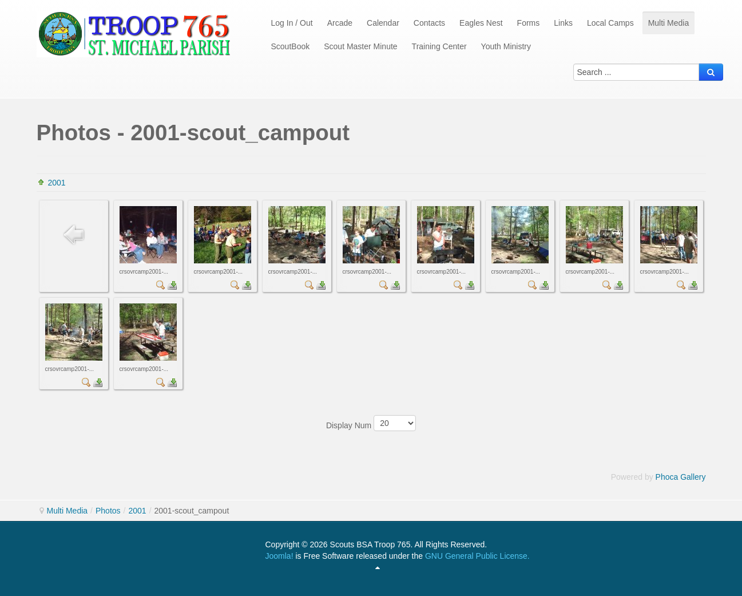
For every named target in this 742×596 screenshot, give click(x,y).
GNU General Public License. (477, 556)
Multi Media (67, 510)
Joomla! (279, 556)
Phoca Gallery (681, 476)
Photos (108, 510)
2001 (57, 182)
